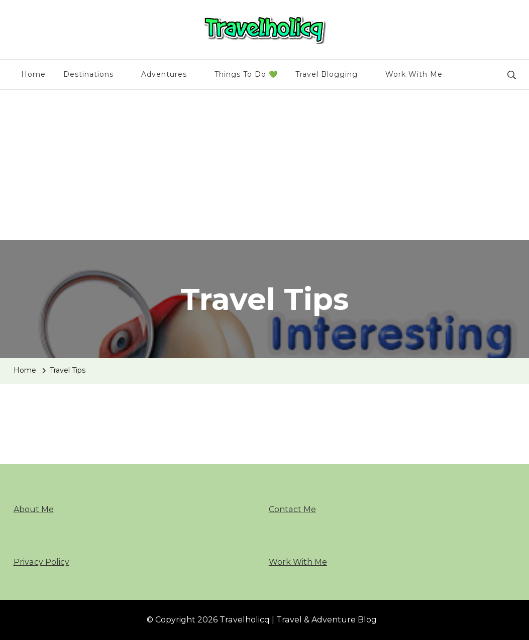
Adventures (164, 74)
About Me (34, 509)
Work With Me (414, 74)
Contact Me (292, 509)
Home (33, 74)
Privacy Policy (41, 562)
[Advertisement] (264, 165)
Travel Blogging (326, 74)
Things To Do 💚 (246, 74)
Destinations (88, 74)
